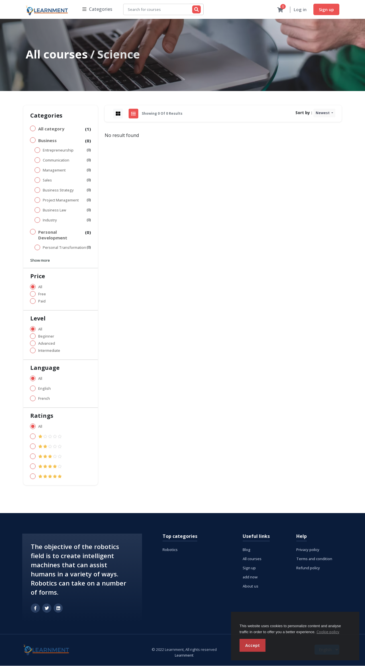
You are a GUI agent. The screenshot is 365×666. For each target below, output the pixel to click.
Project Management (61, 200)
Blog (246, 549)
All (40, 287)
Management (54, 170)
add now (250, 577)
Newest (323, 113)
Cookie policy (328, 631)
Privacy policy (307, 549)
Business (47, 141)
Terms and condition (314, 559)
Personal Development (52, 235)
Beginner (46, 336)
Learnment (184, 655)
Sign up (326, 9)
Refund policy (308, 568)
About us (250, 586)
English (44, 388)
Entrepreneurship (58, 150)
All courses (57, 54)
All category (51, 129)
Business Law (54, 210)
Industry (50, 220)
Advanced (46, 343)
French (44, 398)
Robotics (170, 549)
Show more (40, 260)
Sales (47, 180)
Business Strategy (58, 190)
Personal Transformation (64, 247)
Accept (252, 645)
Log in (300, 10)
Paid (42, 301)
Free (42, 294)
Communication (56, 160)
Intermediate (49, 350)
